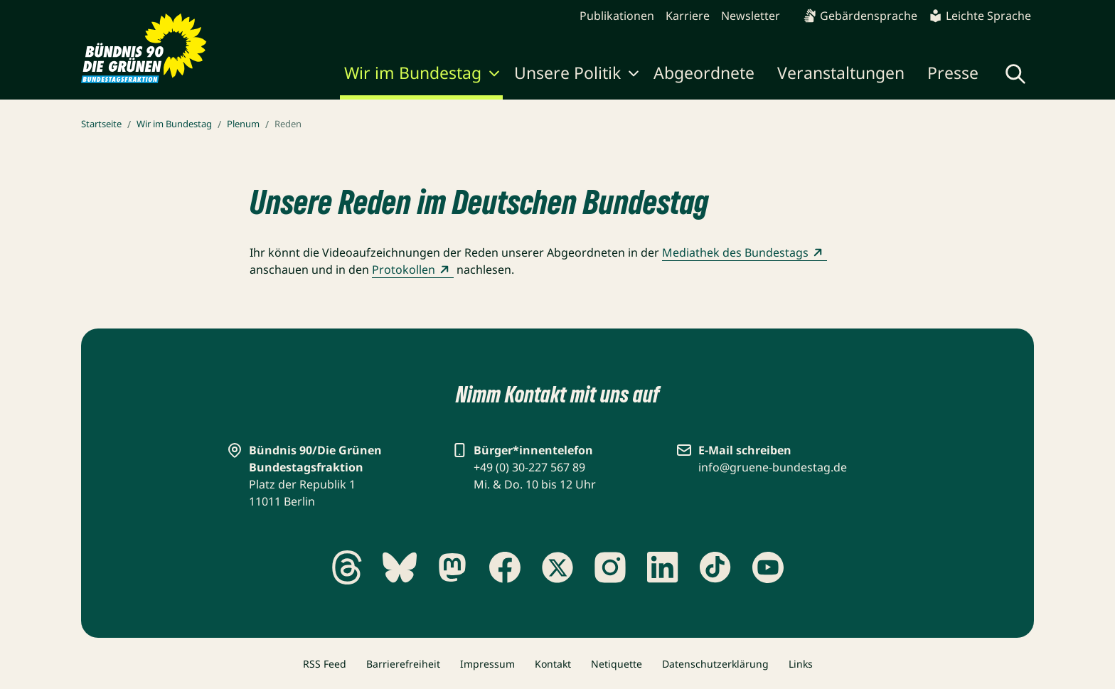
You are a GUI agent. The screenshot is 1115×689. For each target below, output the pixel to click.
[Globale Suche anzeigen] (1015, 74)
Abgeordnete (703, 72)
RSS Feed (324, 664)
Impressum (487, 664)
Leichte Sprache (980, 15)
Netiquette (616, 664)
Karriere (688, 15)
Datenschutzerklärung (715, 664)
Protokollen (413, 269)
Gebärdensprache (860, 15)
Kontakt (553, 664)
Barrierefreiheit (403, 664)
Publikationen (617, 15)
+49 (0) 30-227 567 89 (529, 467)
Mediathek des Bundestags (744, 252)
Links (801, 664)
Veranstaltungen (841, 72)
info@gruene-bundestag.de (772, 467)
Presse (952, 72)
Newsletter (750, 15)
